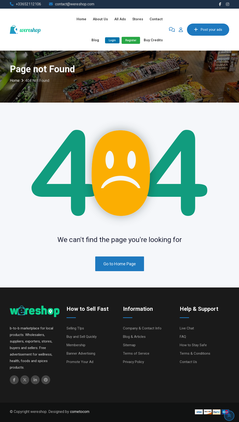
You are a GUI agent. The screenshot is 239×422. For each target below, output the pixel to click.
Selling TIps (75, 328)
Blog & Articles (134, 337)
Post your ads (208, 30)
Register (130, 40)
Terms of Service (136, 353)
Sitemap (129, 345)
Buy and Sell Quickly (82, 337)
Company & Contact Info (142, 328)
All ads (120, 19)
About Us (100, 19)
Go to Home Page (119, 263)
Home (81, 19)
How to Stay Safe (193, 345)
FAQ (183, 337)
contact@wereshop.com (74, 4)
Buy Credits (153, 40)
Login (112, 40)
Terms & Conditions (195, 353)
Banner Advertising (81, 353)
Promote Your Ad (80, 362)
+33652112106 (28, 4)
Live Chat (187, 328)
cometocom (79, 411)
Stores (137, 19)
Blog (95, 40)
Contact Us (188, 362)
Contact (156, 19)
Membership (76, 345)
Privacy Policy (133, 362)
